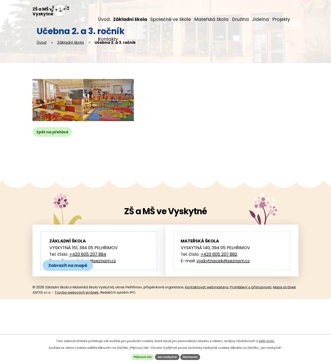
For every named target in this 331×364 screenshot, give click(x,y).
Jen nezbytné (167, 356)
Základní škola (70, 72)
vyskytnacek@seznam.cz (223, 290)
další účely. (267, 339)
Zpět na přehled (54, 161)
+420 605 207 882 (219, 284)
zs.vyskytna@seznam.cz (90, 290)
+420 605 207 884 (87, 284)
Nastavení (193, 356)
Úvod (41, 72)
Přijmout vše (139, 356)
